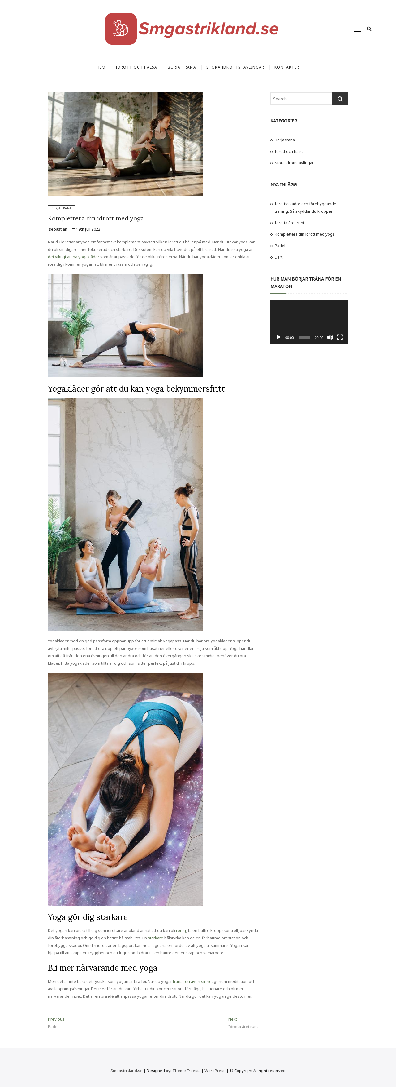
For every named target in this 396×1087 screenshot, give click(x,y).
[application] (309, 322)
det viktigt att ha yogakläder (73, 257)
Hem (101, 67)
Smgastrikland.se (126, 1070)
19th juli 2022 (86, 229)
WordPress (215, 1070)
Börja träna (182, 67)
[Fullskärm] (340, 337)
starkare (155, 938)
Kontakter (286, 67)
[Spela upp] (278, 337)
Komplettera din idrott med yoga (96, 218)
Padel (280, 245)
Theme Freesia (186, 1070)
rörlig (181, 930)
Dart (278, 257)
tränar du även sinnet (193, 981)
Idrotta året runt (289, 222)
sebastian (57, 229)
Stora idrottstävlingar (235, 67)
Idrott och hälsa (136, 67)
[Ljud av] (330, 337)
